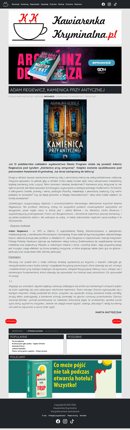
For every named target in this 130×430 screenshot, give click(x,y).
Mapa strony (73, 417)
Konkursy (24, 4)
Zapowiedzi (34, 4)
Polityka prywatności (57, 417)
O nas (44, 417)
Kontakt (83, 417)
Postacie (69, 4)
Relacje (61, 4)
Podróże (53, 4)
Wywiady (44, 4)
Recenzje (15, 4)
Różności (78, 4)
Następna (115, 322)
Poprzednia (20, 322)
